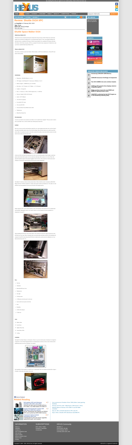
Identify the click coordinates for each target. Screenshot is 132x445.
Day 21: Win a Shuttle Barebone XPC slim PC (65, 410)
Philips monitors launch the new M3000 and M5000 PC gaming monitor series (102, 91)
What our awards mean (21, 436)
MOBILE (49, 14)
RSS (37, 427)
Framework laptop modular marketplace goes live (31, 415)
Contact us (17, 430)
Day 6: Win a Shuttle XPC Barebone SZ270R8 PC (66, 412)
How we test (18, 433)
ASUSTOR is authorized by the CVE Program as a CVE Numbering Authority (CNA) (103, 95)
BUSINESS (34, 14)
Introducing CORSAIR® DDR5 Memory (101, 73)
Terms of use (18, 437)
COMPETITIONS (65, 14)
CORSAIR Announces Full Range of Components (104, 77)
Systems (28, 17)
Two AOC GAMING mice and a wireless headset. (103, 81)
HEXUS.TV (56, 14)
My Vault (20, 28)
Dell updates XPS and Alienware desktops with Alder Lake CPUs (33, 403)
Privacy (17, 439)
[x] (85, 0)
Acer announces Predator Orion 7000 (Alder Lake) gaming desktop (68, 403)
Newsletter (44, 428)
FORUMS (73, 14)
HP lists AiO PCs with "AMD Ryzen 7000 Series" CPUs (67, 405)
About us (17, 427)
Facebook (38, 428)
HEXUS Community (64, 424)
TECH (21, 14)
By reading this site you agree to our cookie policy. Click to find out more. (65, 0)
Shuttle (19, 25)
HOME (16, 14)
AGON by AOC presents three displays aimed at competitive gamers (103, 86)
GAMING (27, 14)
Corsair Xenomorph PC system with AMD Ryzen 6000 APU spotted (34, 409)
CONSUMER (42, 14)
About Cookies (18, 434)
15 (46, 415)
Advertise (17, 428)
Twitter (44, 427)
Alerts (40, 427)
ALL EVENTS (98, 62)
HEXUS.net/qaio (25, 26)
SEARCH (114, 14)
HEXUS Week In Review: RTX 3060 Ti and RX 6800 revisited (66, 408)
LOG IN (89, 33)
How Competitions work (21, 431)
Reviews (35, 17)
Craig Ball (18, 23)
